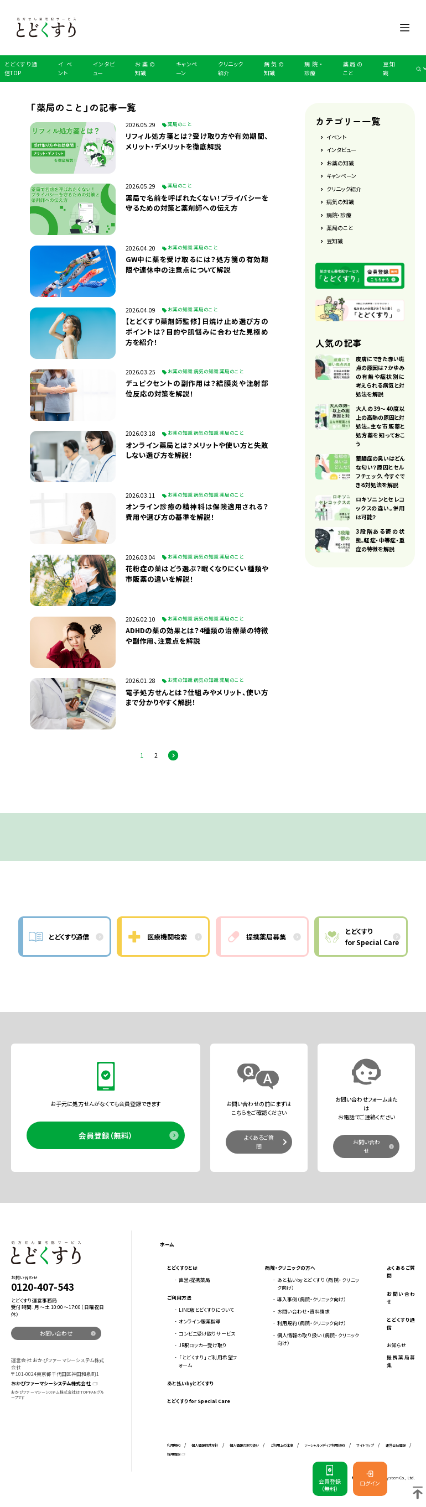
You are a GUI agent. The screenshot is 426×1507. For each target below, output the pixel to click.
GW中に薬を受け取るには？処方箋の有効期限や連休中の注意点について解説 (197, 264)
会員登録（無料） (106, 1135)
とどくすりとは (182, 1267)
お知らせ (396, 1345)
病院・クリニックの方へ (290, 1267)
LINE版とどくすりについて (206, 1309)
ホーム (167, 1244)
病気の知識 (274, 68)
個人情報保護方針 (204, 1445)
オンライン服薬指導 (200, 1321)
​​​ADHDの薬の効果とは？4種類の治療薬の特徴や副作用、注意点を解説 (197, 635)
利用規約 (173, 1445)
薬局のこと (352, 68)
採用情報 (173, 1454)
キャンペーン (187, 68)
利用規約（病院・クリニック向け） (311, 1323)
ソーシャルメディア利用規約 (324, 1445)
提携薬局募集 (401, 1361)
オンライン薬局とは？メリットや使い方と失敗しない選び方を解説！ (197, 450)
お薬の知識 (145, 68)
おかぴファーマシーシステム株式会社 (51, 1383)
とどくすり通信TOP (20, 68)
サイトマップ (365, 1445)
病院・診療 (313, 68)
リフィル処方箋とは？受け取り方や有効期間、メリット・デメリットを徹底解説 (197, 141)
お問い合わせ (366, 1146)
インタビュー (104, 68)
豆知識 (389, 68)
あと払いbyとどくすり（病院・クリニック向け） (318, 1283)
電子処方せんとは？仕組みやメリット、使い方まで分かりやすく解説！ (197, 697)
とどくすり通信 (401, 1323)
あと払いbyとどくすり (190, 1383)
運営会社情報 (396, 1445)
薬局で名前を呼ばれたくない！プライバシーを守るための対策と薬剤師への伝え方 (197, 203)
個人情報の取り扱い (244, 1445)
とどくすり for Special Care (198, 1401)
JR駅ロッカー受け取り (203, 1345)
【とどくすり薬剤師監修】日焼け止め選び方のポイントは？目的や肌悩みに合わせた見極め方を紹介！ (197, 331)
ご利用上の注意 (282, 1445)
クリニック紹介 (230, 68)
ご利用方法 (179, 1297)
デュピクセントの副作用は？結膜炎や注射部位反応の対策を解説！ (197, 388)
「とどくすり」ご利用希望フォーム (208, 1361)
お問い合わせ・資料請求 (303, 1311)
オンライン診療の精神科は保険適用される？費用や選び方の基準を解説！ (197, 512)
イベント (65, 68)
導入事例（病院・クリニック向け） (311, 1299)
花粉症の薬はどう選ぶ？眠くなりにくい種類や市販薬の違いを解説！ (197, 574)
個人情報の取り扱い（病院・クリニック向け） (318, 1339)
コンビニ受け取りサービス (207, 1333)
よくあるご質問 (259, 1141)
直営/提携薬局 (194, 1280)
